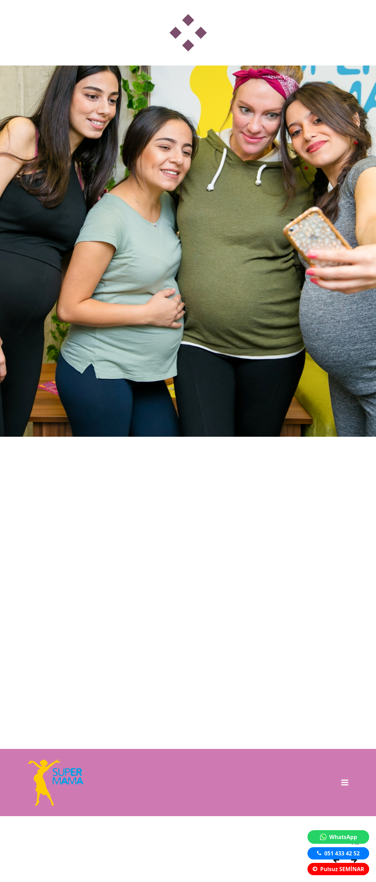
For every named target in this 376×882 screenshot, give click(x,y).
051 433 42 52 (338, 853)
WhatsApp (338, 837)
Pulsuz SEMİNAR (338, 869)
